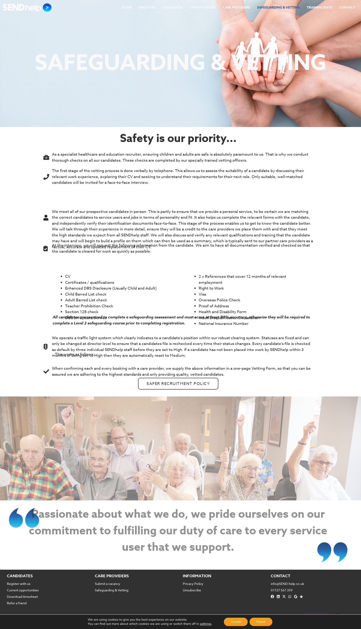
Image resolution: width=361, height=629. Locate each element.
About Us (147, 7)
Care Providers (236, 7)
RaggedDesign (184, 626)
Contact (347, 7)
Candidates (172, 7)
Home (127, 7)
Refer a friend (17, 603)
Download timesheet (22, 596)
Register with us (18, 583)
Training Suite (319, 7)
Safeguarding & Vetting (278, 7)
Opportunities (203, 7)
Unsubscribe (192, 590)
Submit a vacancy (107, 583)
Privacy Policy (193, 583)
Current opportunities (23, 590)
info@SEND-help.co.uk (287, 583)
